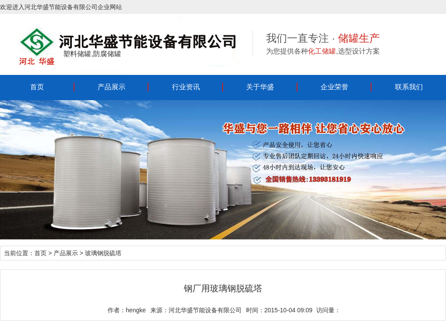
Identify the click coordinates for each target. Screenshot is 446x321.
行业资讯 (186, 87)
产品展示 (111, 87)
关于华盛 (260, 87)
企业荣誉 (334, 87)
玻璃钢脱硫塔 (103, 253)
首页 (37, 87)
